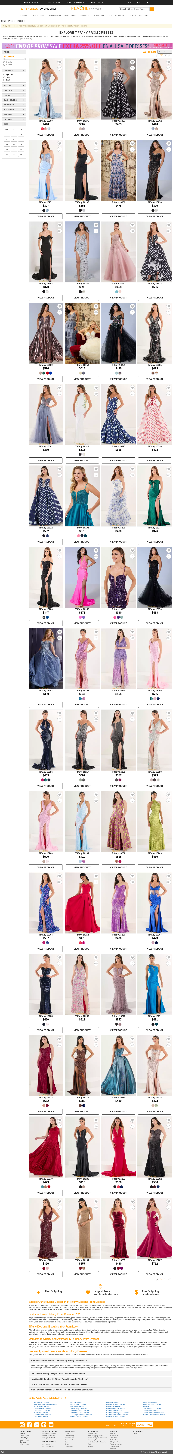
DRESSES (24, 15)
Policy (3, 1452)
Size (6, 124)
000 (6, 129)
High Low (9, 75)
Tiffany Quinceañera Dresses (153, 1413)
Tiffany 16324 (155, 283)
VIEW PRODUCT (45, 135)
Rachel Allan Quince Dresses (117, 1415)
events (7, 95)
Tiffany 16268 (46, 1016)
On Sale (9, 62)
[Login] (147, 2)
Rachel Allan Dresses (114, 1411)
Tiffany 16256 (46, 772)
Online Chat (48, 8)
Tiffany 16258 (118, 772)
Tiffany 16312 (82, 446)
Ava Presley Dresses (41, 1406)
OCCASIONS (85, 15)
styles (7, 85)
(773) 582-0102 (47, 1444)
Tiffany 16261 (82, 853)
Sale (66, 1442)
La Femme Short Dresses (79, 1413)
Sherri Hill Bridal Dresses (115, 1417)
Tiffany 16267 (155, 935)
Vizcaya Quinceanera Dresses (154, 1415)
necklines (9, 105)
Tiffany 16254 (118, 690)
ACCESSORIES (144, 15)
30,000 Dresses (31, 2)
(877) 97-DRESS (48, 1446)
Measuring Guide (93, 1440)
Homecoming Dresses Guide (97, 1438)
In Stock (9, 65)
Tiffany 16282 (155, 1179)
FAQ (89, 1444)
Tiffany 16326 (155, 446)
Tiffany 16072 (118, 283)
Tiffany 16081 (118, 609)
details (8, 119)
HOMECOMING (55, 15)
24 (21, 150)
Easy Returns (53, 2)
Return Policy (114, 1440)
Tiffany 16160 (118, 202)
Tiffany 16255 (155, 690)
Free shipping (97, 2)
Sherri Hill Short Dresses (152, 1404)
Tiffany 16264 (46, 935)
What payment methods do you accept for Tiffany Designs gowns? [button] (62, 1390)
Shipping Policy (115, 1442)
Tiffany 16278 (155, 1097)
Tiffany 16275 (118, 1097)
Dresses (11, 21)
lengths (8, 70)
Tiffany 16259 (155, 772)
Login (135, 1434)
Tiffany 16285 (118, 1260)
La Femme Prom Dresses (79, 1411)
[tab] (100, 1360)
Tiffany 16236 (155, 202)
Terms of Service (116, 1444)
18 (21, 145)
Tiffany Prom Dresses (151, 1411)
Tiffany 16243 (46, 690)
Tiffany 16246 (82, 609)
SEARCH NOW (144, 1425)
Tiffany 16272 (46, 202)
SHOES (133, 15)
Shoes (67, 1444)
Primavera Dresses (113, 1406)
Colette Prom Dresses (42, 1411)
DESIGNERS (98, 15)
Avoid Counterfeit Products (97, 1442)
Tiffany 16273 (46, 1097)
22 (14, 150)
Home (3, 21)
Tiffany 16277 (155, 528)
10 (14, 140)
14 (7, 145)
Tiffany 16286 (46, 609)
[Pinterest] (43, 1424)
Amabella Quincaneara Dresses (45, 1404)
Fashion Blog (92, 1434)
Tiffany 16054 (82, 365)
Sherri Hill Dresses (150, 1402)
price (6, 52)
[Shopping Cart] (138, 2)
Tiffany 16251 (118, 365)
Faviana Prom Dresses (42, 1415)
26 (7, 155)
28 (14, 155)
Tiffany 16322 (46, 528)
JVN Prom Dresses (77, 1406)
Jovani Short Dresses (78, 1404)
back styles (10, 100)
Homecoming (69, 1436)
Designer (21, 21)
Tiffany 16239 (82, 283)
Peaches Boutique (148, 1452)
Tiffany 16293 (82, 202)
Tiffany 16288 (46, 121)
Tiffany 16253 (82, 690)
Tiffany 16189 (46, 365)
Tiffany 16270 (118, 1016)
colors (8, 90)
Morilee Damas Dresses (79, 1417)
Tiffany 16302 (155, 121)
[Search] (151, 9)
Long (8, 77)
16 (14, 145)
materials (9, 110)
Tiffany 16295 (155, 365)
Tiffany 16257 (82, 772)
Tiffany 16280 (82, 1179)
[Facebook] (29, 1424)
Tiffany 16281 (118, 1179)
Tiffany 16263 (155, 853)
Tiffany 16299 (118, 528)
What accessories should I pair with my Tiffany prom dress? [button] (59, 1361)
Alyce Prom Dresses (41, 1402)
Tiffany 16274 (82, 1097)
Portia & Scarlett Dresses (115, 1404)
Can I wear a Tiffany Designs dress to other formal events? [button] (58, 1374)
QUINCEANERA (70, 15)
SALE (109, 15)
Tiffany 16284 (82, 1260)
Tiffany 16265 (82, 935)
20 (7, 150)
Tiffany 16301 (46, 446)
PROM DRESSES (39, 15)
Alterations (113, 1438)
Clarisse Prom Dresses (42, 1408)
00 (14, 129)
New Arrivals (121, 15)
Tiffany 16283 (46, 1260)
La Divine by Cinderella (78, 1408)
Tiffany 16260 (46, 853)
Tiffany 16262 (118, 853)
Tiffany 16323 (118, 121)
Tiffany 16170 (155, 609)
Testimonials (114, 1446)
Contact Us (114, 1436)
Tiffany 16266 (118, 935)
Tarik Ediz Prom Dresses (152, 1408)
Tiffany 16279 (46, 1179)
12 (21, 140)
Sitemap (90, 1446)
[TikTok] (36, 1424)
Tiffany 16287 (155, 1260)
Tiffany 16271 (155, 1016)
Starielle (146, 1406)
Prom (67, 1434)
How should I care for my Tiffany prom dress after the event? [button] (60, 1379)
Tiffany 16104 (46, 283)
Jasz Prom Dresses (41, 1417)
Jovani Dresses (76, 1402)
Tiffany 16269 (82, 1016)
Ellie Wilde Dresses (41, 1413)
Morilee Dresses (112, 1402)
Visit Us (112, 1434)
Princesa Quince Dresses (115, 1408)
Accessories (69, 1446)
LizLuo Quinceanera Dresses (81, 1415)
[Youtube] (51, 1424)
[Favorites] (129, 2)
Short (8, 80)
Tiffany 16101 (82, 528)
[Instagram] (22, 1424)
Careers (113, 1448)
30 (21, 155)
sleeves (8, 114)
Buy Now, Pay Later (75, 2)
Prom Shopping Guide (95, 1436)
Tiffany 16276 (82, 121)
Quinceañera (69, 1438)
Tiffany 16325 (118, 446)
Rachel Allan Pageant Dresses (117, 1413)
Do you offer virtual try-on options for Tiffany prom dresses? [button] (60, 1384)
